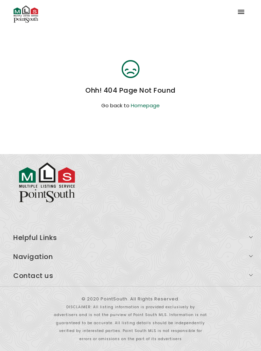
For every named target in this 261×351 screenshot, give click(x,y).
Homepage (145, 105)
